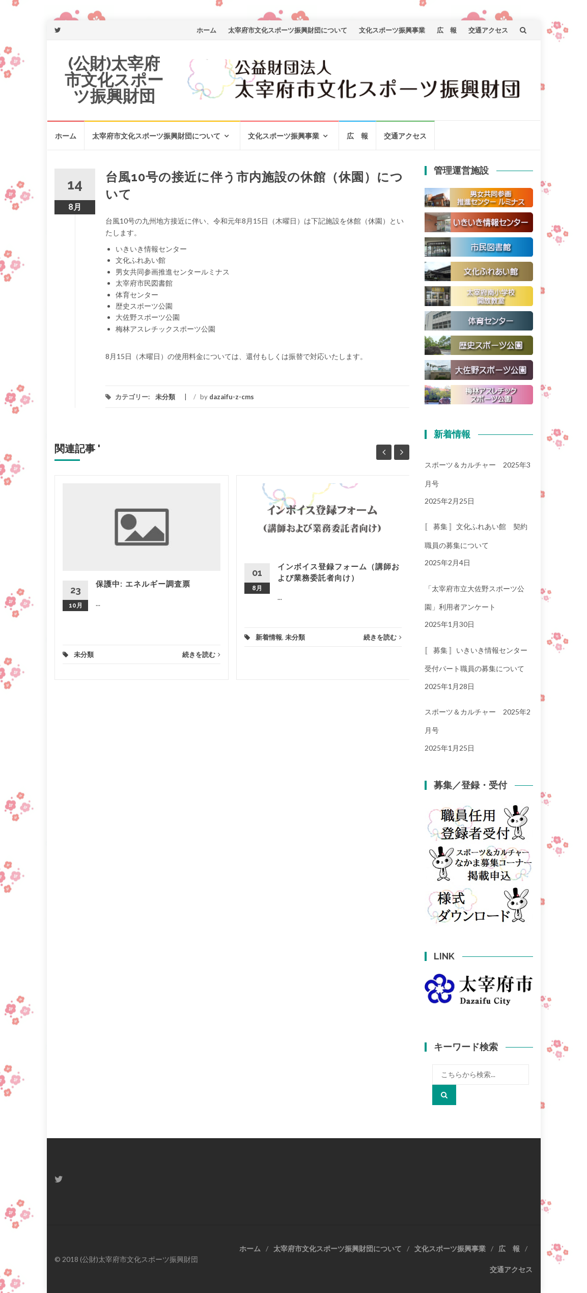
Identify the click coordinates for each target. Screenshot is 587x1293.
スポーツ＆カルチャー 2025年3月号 (477, 473)
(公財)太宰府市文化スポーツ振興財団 (114, 79)
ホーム (206, 30)
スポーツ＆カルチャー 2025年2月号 (477, 720)
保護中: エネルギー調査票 (143, 584)
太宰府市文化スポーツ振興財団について (287, 30)
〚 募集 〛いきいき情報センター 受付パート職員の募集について (479, 659)
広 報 (447, 30)
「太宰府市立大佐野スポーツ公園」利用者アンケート (474, 597)
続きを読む (201, 654)
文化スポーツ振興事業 (392, 30)
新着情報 (269, 637)
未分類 (165, 397)
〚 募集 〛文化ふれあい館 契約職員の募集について (476, 535)
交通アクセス (488, 30)
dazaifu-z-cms (231, 397)
